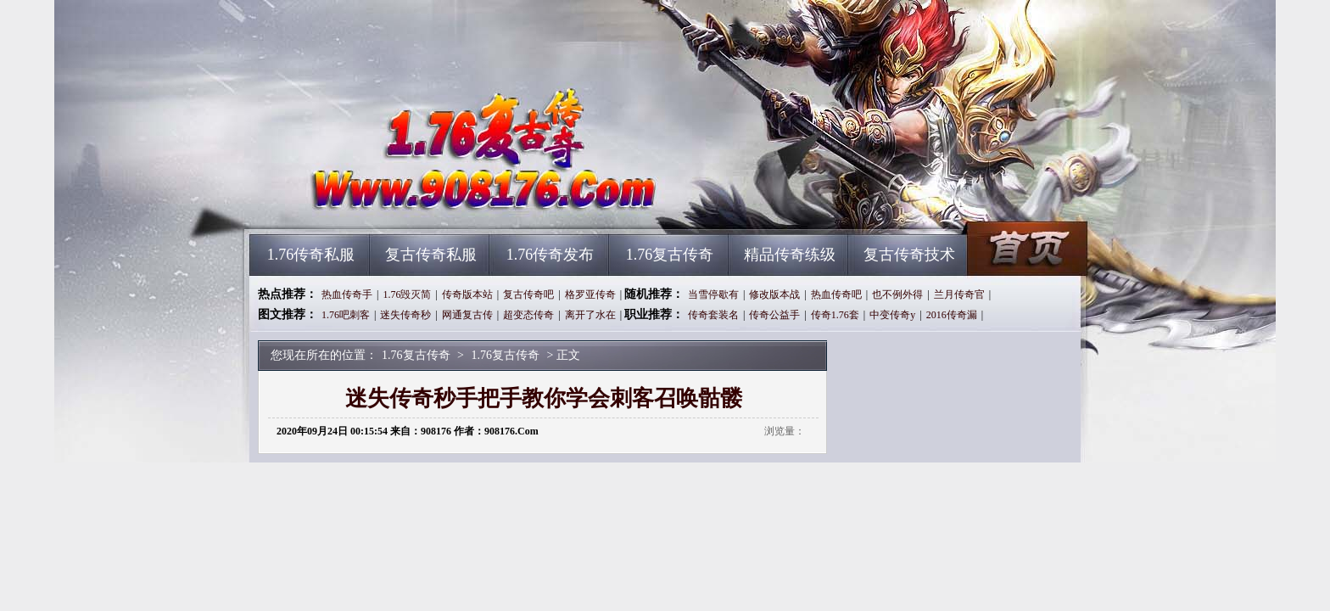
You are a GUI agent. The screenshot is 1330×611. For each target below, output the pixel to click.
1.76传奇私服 (311, 254)
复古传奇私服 (431, 254)
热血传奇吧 (836, 294)
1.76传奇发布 (550, 254)
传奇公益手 (774, 315)
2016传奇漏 (951, 315)
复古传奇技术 (909, 254)
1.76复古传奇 (411, 203)
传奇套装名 (713, 315)
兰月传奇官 (959, 294)
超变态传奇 (528, 315)
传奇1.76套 (835, 315)
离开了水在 (590, 315)
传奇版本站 (467, 294)
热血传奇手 (346, 294)
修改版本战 (774, 294)
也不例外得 (897, 294)
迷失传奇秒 (405, 315)
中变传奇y (892, 315)
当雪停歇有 (713, 294)
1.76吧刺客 (345, 315)
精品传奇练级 (789, 254)
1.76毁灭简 (407, 294)
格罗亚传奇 (590, 294)
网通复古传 (467, 315)
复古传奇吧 (528, 294)
